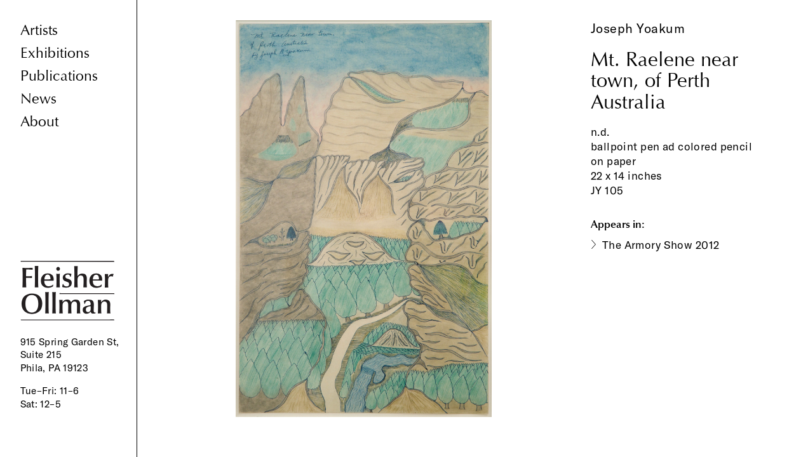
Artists (39, 30)
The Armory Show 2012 (661, 244)
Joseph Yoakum (638, 28)
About (39, 121)
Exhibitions (55, 53)
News (38, 98)
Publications (59, 76)
